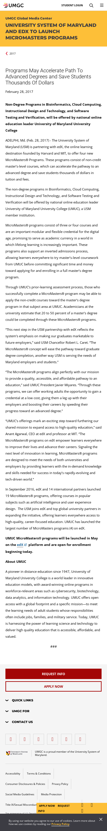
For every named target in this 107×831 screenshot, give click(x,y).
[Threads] (67, 738)
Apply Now (47, 806)
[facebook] (11, 738)
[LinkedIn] (25, 738)
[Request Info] (53, 674)
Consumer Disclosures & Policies (25, 784)
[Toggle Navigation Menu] (102, 5)
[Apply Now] (53, 686)
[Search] (91, 5)
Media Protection (51, 794)
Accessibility (12, 773)
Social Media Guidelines (19, 794)
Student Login (72, 5)
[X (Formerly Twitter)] (53, 738)
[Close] (101, 820)
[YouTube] (81, 738)
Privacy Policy (60, 824)
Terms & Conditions (39, 773)
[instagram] (39, 738)
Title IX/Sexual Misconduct (21, 805)
